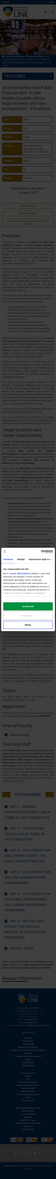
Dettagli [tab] (21, 559)
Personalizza (28, 616)
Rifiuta (28, 625)
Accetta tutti (28, 606)
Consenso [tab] (8, 559)
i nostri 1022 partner (19, 573)
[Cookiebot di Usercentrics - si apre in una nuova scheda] (40, 551)
